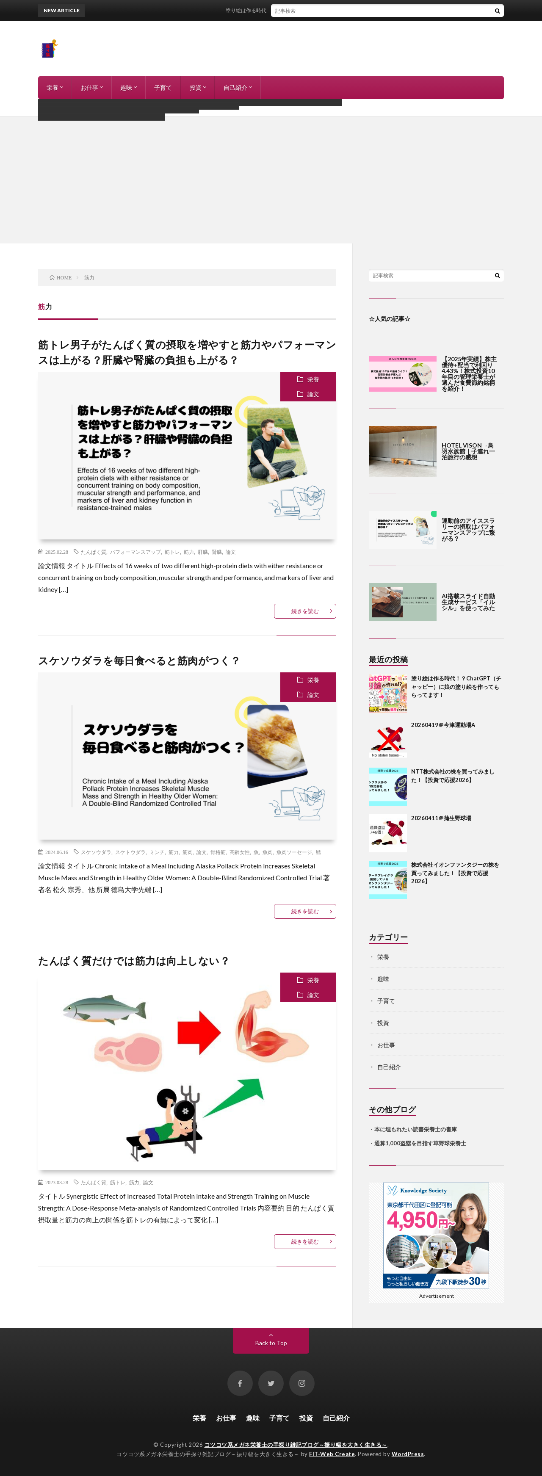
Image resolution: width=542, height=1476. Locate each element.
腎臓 (217, 551)
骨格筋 (218, 851)
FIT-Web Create (332, 1454)
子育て (163, 87)
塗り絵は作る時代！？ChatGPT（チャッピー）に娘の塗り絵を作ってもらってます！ (330, 10)
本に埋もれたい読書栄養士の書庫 (415, 1129)
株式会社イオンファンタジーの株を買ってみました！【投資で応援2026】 (455, 872)
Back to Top (271, 1342)
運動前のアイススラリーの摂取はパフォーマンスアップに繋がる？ (468, 529)
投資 (196, 87)
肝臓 (203, 551)
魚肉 (268, 851)
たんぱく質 (93, 551)
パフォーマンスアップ (135, 551)
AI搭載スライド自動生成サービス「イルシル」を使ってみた (468, 601)
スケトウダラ (130, 851)
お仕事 (89, 87)
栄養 (52, 87)
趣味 (126, 87)
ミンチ (157, 851)
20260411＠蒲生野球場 (441, 818)
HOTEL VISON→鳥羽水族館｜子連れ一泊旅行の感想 (468, 451)
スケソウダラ (96, 851)
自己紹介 (235, 87)
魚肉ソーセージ (294, 851)
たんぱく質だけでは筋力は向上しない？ (134, 960)
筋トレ (172, 551)
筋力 (189, 551)
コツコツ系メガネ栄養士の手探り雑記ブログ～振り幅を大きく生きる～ (296, 1444)
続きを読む (305, 611)
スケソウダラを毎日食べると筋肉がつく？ (139, 660)
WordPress (408, 1454)
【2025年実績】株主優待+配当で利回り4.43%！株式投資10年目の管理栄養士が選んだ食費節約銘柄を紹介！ (469, 373)
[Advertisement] (271, 180)
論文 (313, 394)
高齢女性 (240, 851)
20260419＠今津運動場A (443, 724)
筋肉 (188, 851)
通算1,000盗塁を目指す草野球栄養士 (420, 1143)
